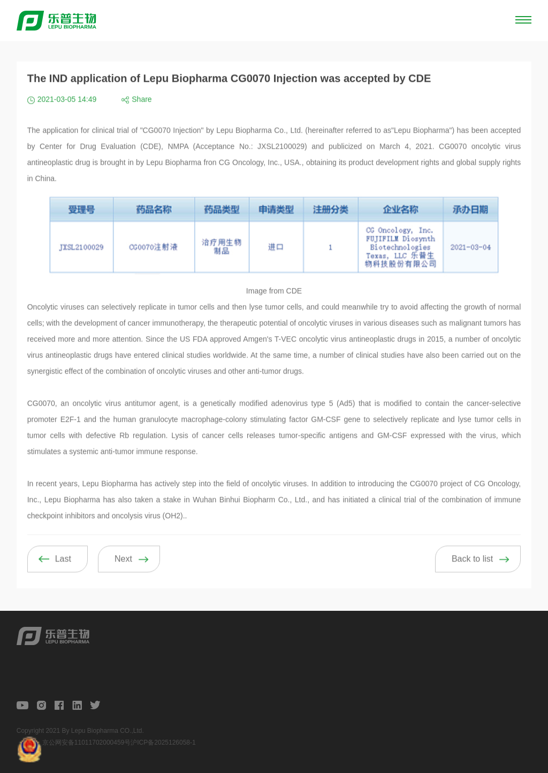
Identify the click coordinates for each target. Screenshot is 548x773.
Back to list (472, 567)
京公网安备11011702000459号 (86, 742)
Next (123, 567)
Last (63, 567)
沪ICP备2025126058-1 (163, 742)
